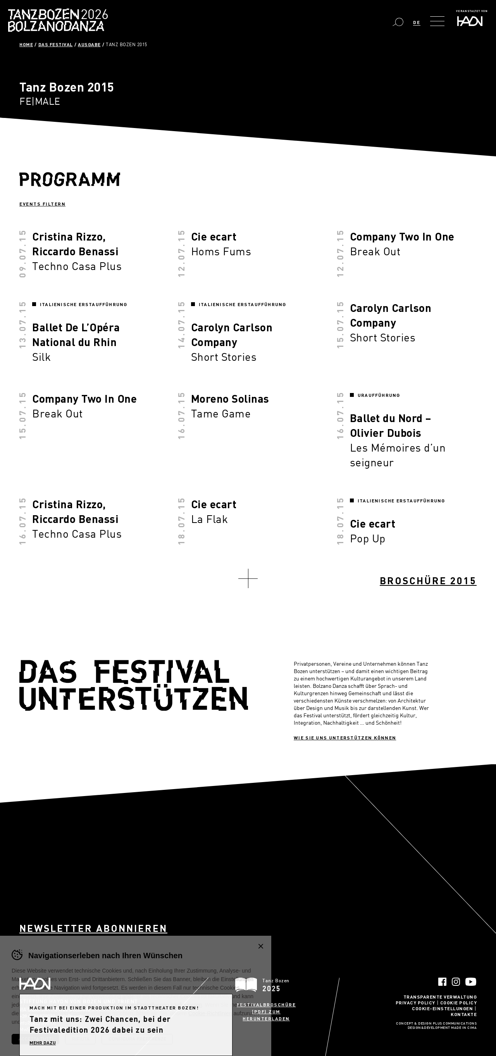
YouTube (471, 982)
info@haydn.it (73, 1016)
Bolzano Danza (92, 15)
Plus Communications (455, 1023)
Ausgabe (89, 44)
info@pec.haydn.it (37, 1023)
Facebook (442, 982)
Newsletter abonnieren (93, 928)
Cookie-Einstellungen (442, 1008)
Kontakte (464, 1014)
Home (26, 44)
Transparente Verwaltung (440, 996)
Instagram (456, 982)
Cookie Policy (458, 1002)
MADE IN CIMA (464, 1028)
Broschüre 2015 (428, 580)
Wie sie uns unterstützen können (345, 737)
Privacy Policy (415, 1002)
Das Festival (55, 44)
